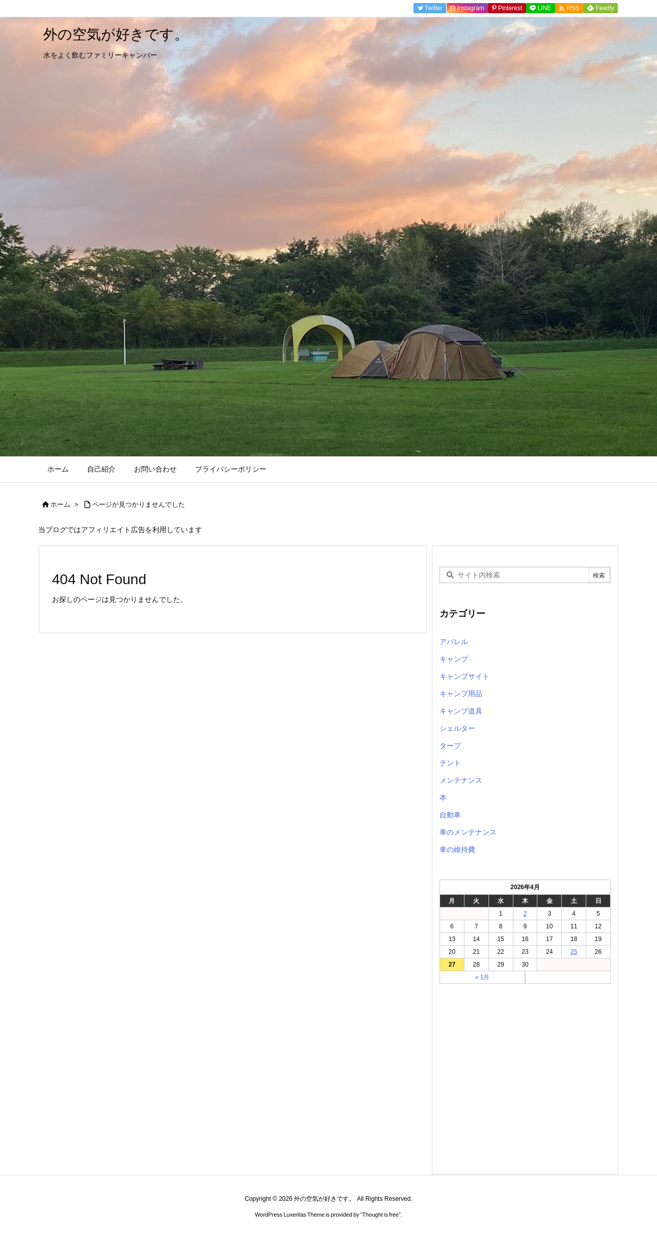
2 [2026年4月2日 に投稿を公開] (525, 913)
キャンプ (454, 659)
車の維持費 (457, 849)
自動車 (450, 815)
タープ (450, 745)
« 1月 (482, 977)
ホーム (60, 504)
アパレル (454, 642)
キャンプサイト (464, 676)
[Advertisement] (525, 1081)
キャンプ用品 (461, 694)
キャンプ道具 (461, 711)
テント (450, 763)
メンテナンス (461, 780)
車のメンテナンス (468, 832)
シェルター (457, 728)
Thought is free (380, 1215)
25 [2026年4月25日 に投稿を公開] (573, 951)
